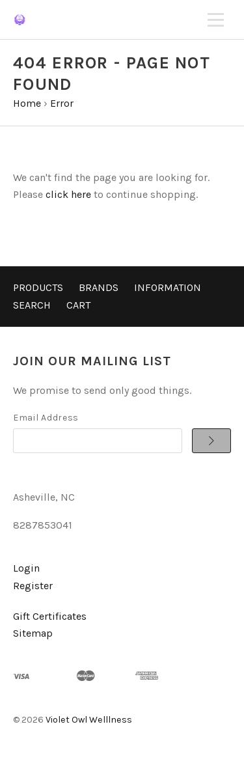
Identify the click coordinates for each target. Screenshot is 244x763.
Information (167, 287)
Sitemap (33, 633)
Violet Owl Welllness (89, 719)
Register (33, 585)
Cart (78, 305)
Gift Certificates (50, 616)
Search (32, 305)
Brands (98, 287)
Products (38, 287)
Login (26, 568)
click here (68, 194)
